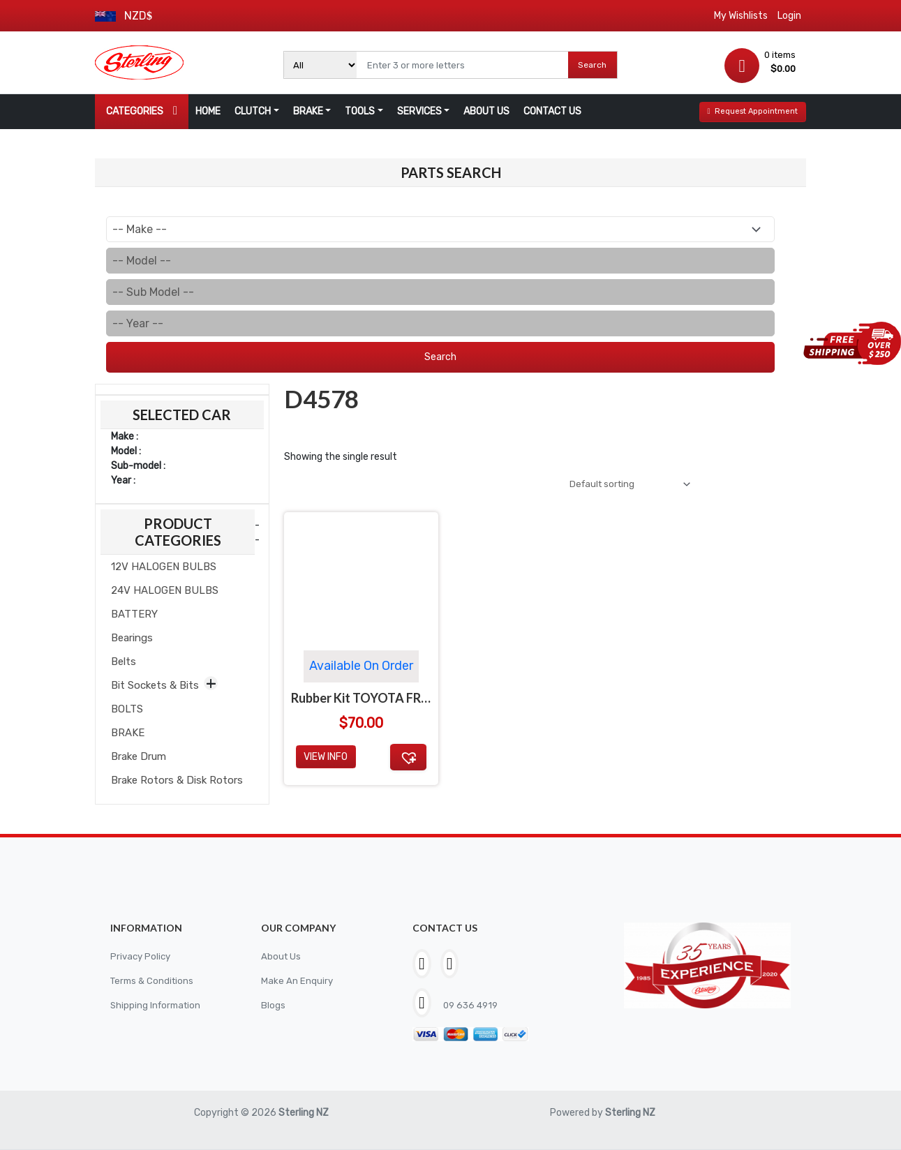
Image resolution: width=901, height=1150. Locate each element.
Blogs (273, 1005)
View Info (326, 760)
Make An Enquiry (297, 981)
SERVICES (419, 111)
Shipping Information (157, 1005)
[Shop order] (624, 485)
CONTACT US (552, 111)
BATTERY (134, 614)
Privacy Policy (142, 956)
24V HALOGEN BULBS (164, 590)
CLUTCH (252, 111)
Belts (123, 661)
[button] (408, 759)
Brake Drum (138, 756)
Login (789, 16)
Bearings (132, 638)
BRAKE (308, 111)
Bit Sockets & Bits (155, 685)
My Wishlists (741, 16)
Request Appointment (752, 111)
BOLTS (127, 709)
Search (592, 65)
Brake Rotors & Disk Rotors (177, 780)
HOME (208, 111)
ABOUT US (486, 111)
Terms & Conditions (154, 981)
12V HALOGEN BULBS (163, 566)
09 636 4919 (471, 1005)
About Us (281, 956)
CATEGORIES (141, 111)
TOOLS (360, 111)
